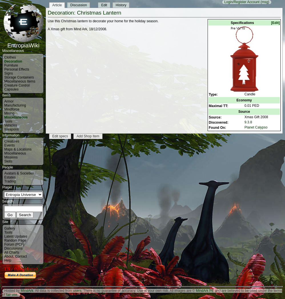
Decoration (13, 61)
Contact (21, 256)
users (77, 291)
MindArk (27, 291)
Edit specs (60, 136)
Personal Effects (16, 69)
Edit (104, 5)
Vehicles (10, 125)
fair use (11, 295)
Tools (8, 121)
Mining (9, 113)
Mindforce (11, 109)
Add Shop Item (88, 136)
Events (9, 145)
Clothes (10, 57)
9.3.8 (248, 122)
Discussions (13, 248)
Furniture (11, 65)
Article (57, 5)
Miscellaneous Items (19, 81)
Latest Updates (15, 236)
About (8, 256)
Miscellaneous (16, 117)
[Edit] (275, 23)
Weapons (11, 129)
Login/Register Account (241, 2)
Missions (11, 157)
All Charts (11, 252)
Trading (10, 181)
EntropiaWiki (23, 43)
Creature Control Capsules (17, 87)
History (121, 5)
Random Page (15, 240)
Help (7, 260)
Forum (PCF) (14, 244)
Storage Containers (19, 77)
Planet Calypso (256, 127)
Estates (10, 177)
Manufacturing (15, 105)
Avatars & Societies (19, 173)
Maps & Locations (17, 149)
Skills (8, 161)
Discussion (78, 5)
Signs (8, 73)
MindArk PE (205, 291)
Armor (9, 101)
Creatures (11, 141)
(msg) (264, 2)
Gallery (9, 228)
